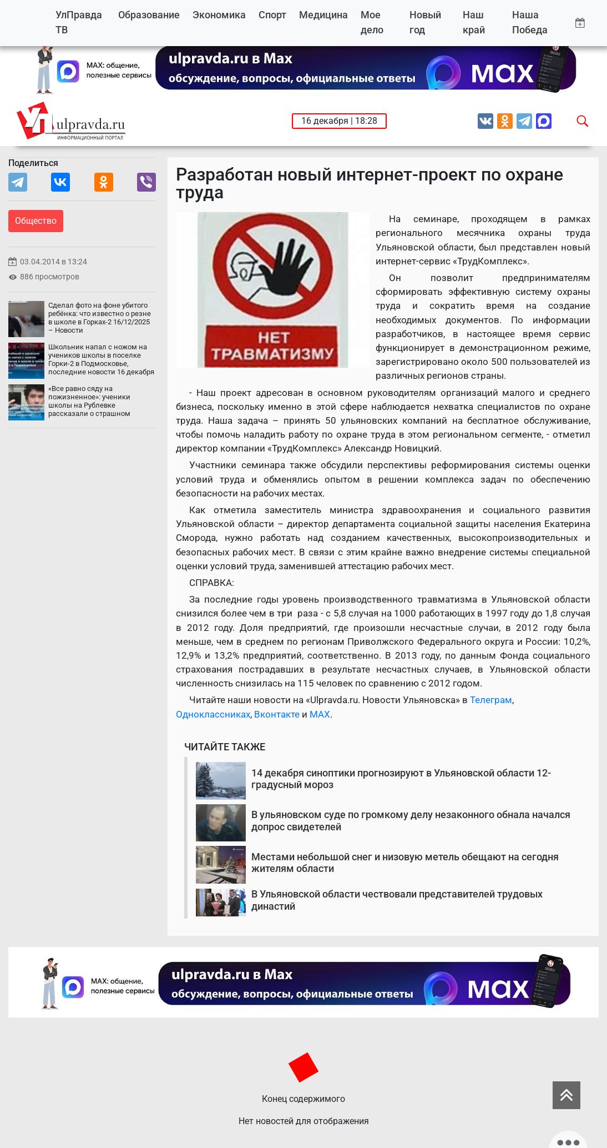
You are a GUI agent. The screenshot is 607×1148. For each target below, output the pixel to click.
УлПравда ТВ (78, 22)
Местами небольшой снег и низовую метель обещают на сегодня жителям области (405, 863)
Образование (149, 15)
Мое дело (372, 22)
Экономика (219, 15)
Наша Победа (530, 22)
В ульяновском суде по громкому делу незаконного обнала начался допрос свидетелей (410, 821)
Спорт (272, 15)
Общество (36, 220)
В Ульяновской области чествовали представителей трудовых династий (397, 900)
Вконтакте (277, 714)
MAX (320, 714)
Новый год (425, 22)
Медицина (323, 15)
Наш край (474, 22)
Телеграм (491, 699)
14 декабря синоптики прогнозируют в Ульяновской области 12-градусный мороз (401, 779)
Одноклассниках (213, 714)
